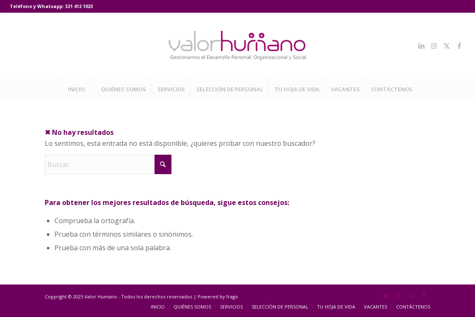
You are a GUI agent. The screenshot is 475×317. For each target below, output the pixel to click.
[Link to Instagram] (434, 45)
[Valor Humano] (237, 46)
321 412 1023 (79, 6)
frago (232, 296)
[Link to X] (446, 45)
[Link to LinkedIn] (421, 45)
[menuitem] (76, 89)
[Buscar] (108, 164)
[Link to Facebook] (459, 45)
